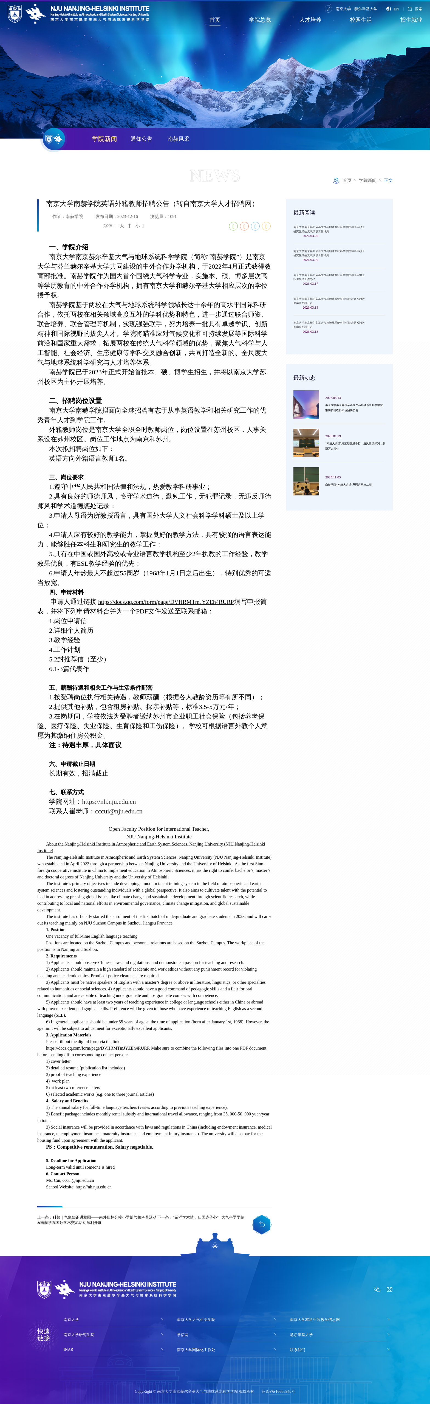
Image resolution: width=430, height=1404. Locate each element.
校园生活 (361, 20)
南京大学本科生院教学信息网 (315, 1319)
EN (392, 9)
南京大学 (343, 9)
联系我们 (297, 1349)
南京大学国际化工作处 (196, 1349)
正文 (388, 180)
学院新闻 (104, 138)
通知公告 (141, 139)
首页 (215, 20)
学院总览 (260, 20)
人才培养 (310, 20)
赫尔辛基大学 (365, 9)
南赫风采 (178, 139)
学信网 (182, 1334)
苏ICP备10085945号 (278, 1391)
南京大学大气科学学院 (196, 1319)
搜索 (415, 9)
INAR (68, 1349)
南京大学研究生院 (79, 1334)
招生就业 (411, 20)
